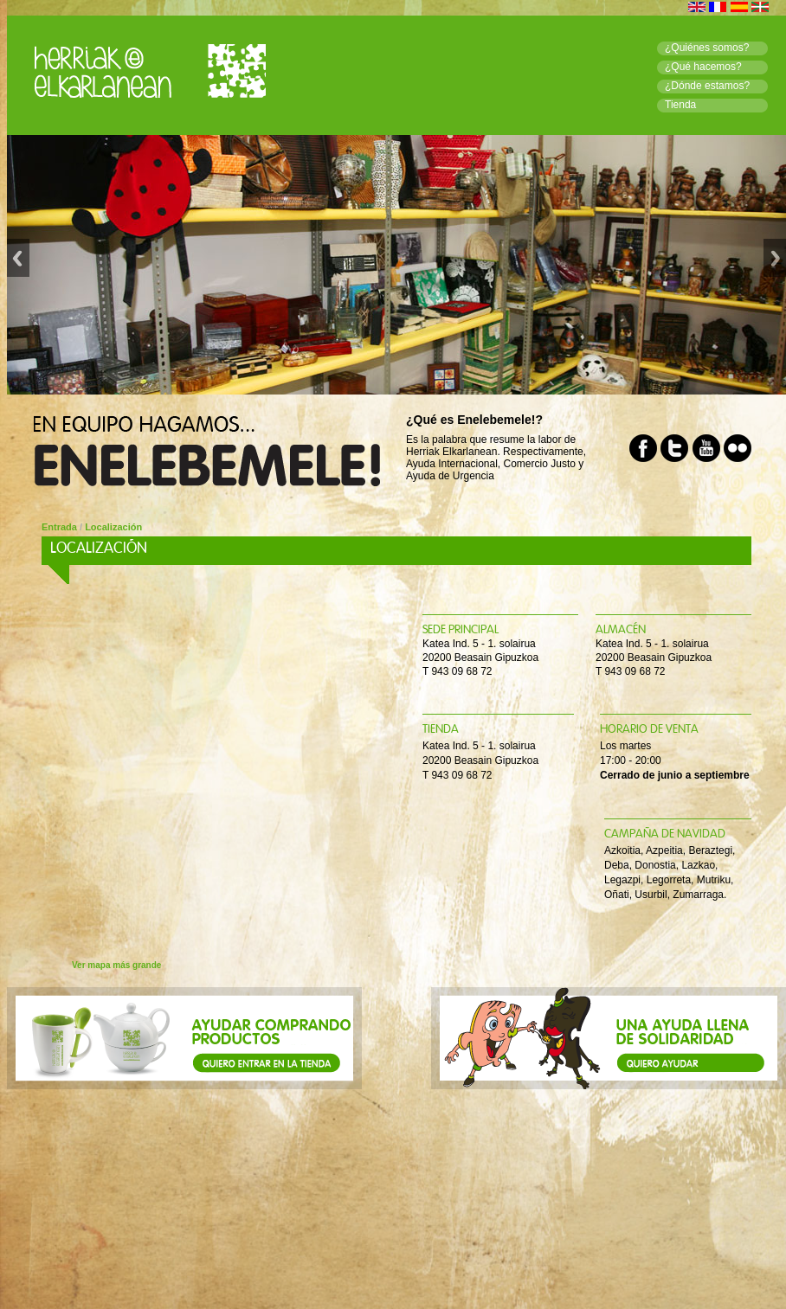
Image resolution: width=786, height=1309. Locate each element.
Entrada (59, 527)
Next (774, 265)
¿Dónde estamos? (707, 86)
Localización (113, 527)
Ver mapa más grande (116, 965)
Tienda (680, 105)
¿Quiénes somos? (707, 48)
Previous (18, 265)
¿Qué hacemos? (703, 67)
